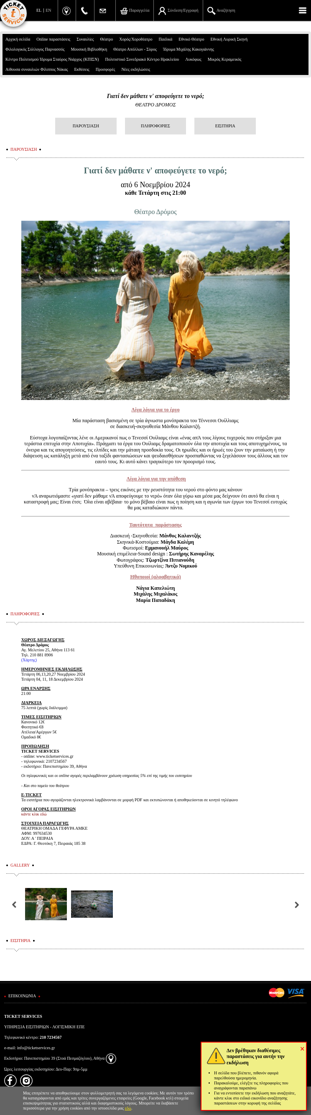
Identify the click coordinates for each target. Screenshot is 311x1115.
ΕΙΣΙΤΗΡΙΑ (225, 126)
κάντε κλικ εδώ (34, 814)
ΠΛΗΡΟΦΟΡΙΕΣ (155, 126)
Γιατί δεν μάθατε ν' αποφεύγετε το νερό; (155, 96)
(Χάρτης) (29, 660)
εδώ (128, 1108)
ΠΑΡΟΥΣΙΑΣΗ (86, 126)
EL (38, 10)
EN (48, 10)
